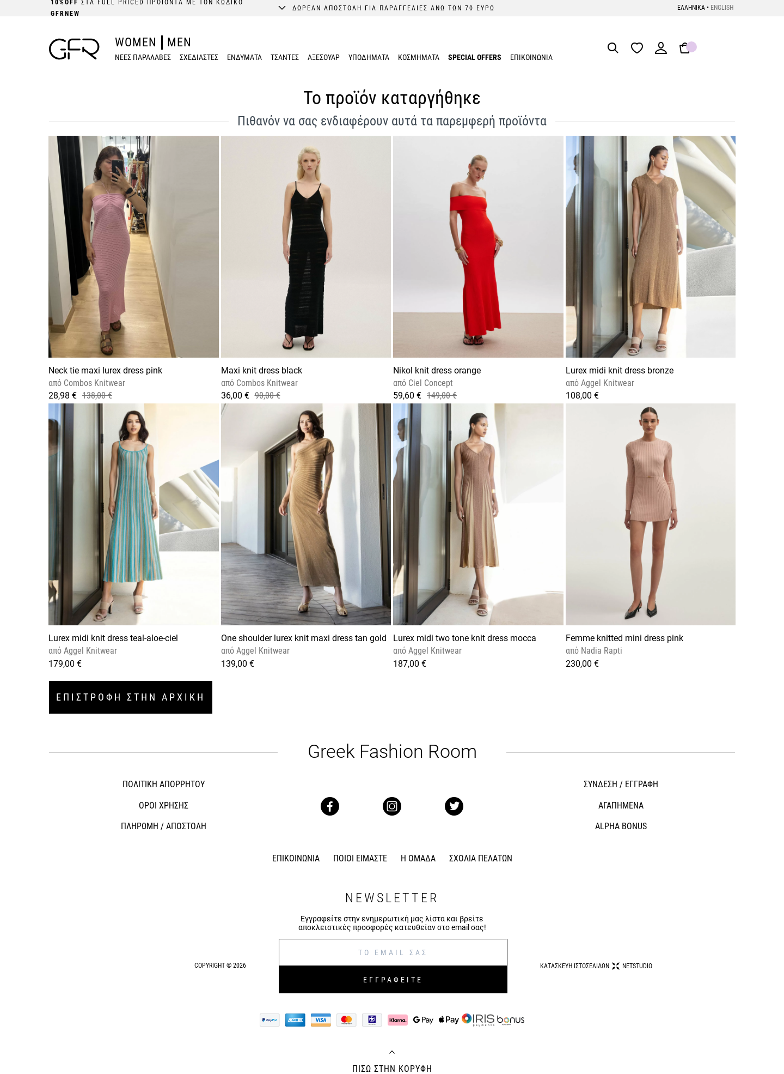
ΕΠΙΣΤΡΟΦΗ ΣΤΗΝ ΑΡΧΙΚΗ (130, 697)
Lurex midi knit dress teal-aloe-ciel (113, 638)
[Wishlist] (639, 48)
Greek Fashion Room (392, 751)
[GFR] (74, 49)
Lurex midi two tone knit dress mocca (464, 638)
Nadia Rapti (600, 650)
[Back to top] (392, 1053)
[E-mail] (393, 952)
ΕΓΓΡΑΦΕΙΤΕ (393, 979)
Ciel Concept (429, 383)
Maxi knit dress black (261, 370)
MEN (179, 42)
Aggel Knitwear (606, 383)
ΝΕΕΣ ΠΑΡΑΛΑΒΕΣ (143, 57)
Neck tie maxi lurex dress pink (105, 370)
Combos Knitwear (93, 383)
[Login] (660, 51)
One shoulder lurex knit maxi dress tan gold (304, 638)
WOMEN (136, 42)
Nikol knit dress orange (437, 370)
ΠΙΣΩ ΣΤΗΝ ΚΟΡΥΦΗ (392, 1069)
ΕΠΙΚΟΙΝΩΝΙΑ (531, 57)
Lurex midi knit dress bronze (619, 370)
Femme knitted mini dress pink (624, 638)
